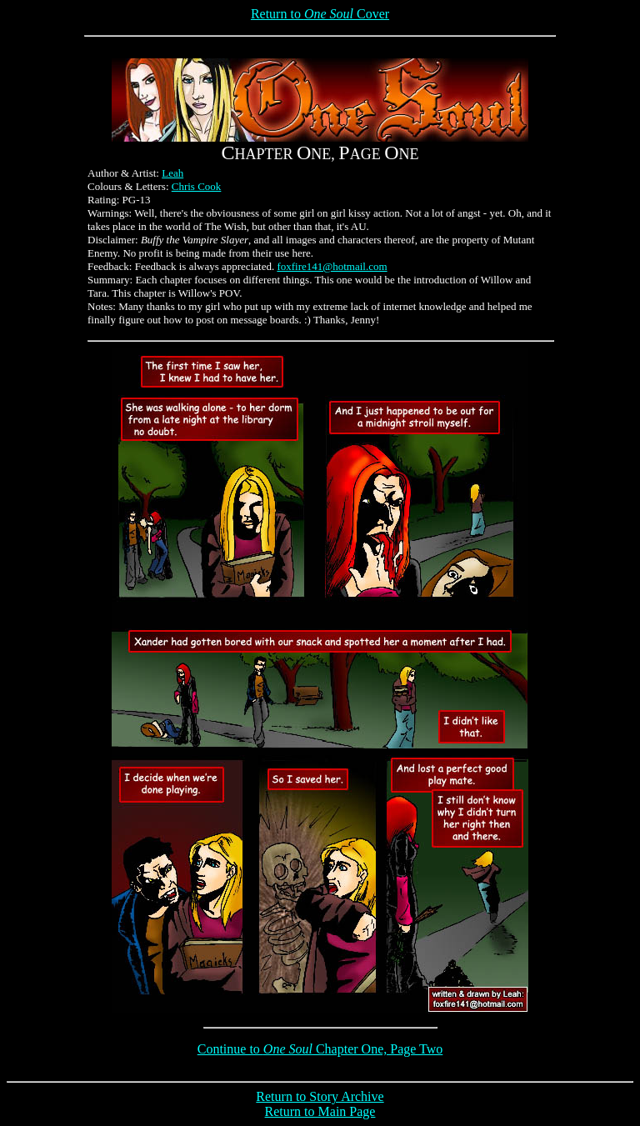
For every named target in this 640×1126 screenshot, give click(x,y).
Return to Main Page (320, 1111)
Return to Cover (320, 14)
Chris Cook (197, 186)
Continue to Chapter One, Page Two (320, 1049)
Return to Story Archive (319, 1096)
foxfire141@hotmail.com (332, 266)
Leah (172, 173)
